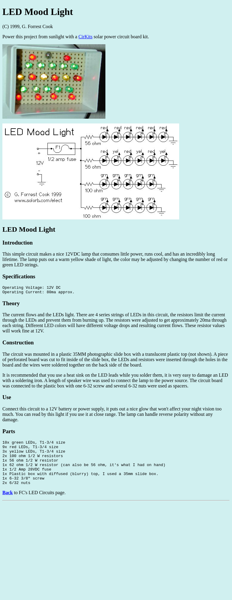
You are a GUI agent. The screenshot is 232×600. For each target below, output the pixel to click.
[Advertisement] (116, 556)
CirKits (86, 36)
